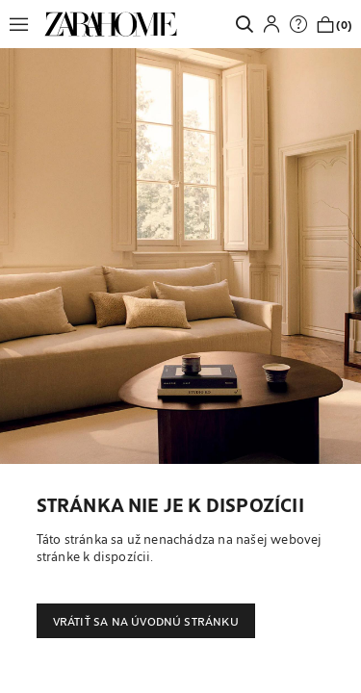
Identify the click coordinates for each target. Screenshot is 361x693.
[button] (24, 24)
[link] (111, 24)
